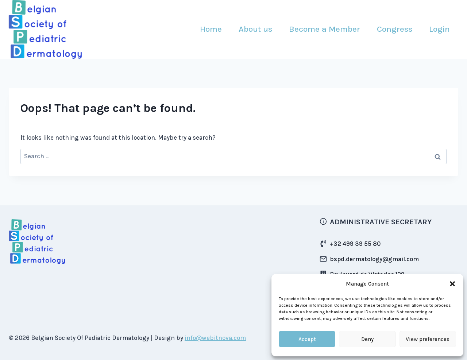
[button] (452, 283)
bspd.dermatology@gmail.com (374, 259)
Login (439, 29)
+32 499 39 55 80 (355, 243)
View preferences (427, 339)
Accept (307, 339)
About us (255, 29)
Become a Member (324, 29)
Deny (367, 339)
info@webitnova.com (215, 337)
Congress (394, 29)
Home (211, 29)
